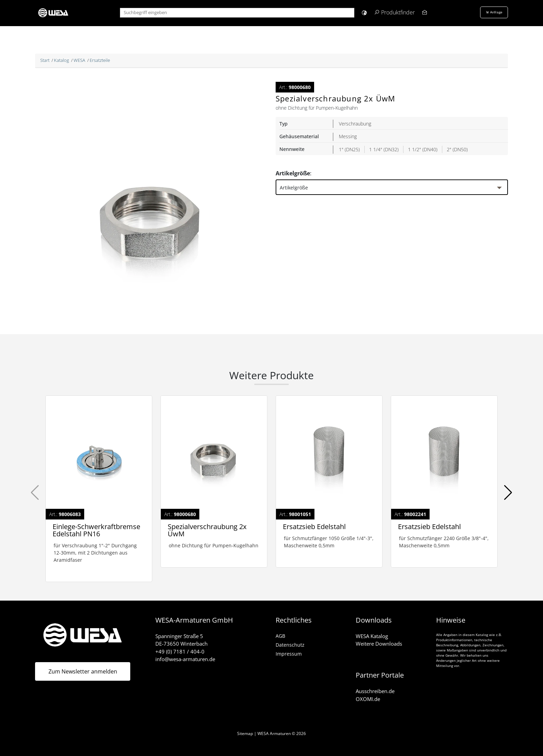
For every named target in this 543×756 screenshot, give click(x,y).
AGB (280, 636)
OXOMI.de (368, 698)
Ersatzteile (100, 60)
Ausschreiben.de (375, 691)
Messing (348, 136)
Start (44, 60)
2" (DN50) (457, 149)
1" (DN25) (349, 149)
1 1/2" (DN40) (422, 149)
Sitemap (245, 733)
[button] (364, 12)
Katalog (61, 60)
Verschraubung (355, 123)
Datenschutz (290, 645)
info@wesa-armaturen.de (185, 659)
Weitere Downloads (379, 643)
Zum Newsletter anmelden (82, 671)
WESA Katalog (372, 636)
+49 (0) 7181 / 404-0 (179, 651)
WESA (79, 60)
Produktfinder (398, 12)
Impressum (289, 653)
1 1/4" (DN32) (384, 149)
